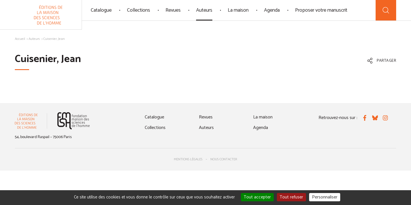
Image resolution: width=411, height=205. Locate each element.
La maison (238, 10)
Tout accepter (257, 197)
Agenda (272, 10)
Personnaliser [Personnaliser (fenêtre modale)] (324, 197)
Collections (138, 10)
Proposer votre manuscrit (321, 10)
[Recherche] (386, 10)
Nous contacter (223, 159)
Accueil (20, 39)
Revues (173, 10)
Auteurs (204, 10)
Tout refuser (291, 197)
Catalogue (101, 10)
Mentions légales (188, 159)
